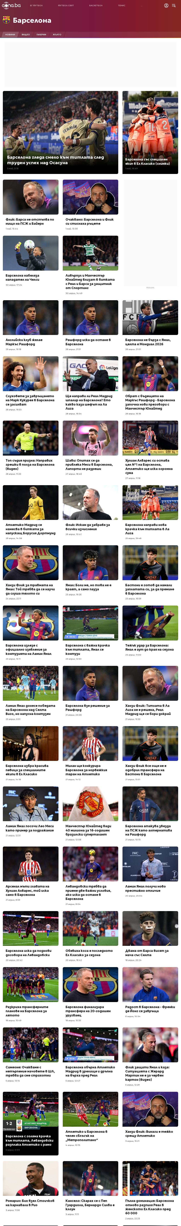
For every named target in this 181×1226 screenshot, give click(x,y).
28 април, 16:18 (133, 413)
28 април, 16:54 (74, 413)
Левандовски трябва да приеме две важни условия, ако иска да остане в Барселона (88, 892)
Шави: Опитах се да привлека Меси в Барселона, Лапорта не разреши (89, 464)
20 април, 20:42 (14, 960)
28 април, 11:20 (13, 474)
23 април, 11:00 (133, 654)
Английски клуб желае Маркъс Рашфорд (24, 342)
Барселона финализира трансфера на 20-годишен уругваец (88, 1011)
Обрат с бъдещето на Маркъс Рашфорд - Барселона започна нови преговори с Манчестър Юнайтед (150, 402)
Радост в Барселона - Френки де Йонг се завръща (150, 1009)
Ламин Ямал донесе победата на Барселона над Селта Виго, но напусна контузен (30, 710)
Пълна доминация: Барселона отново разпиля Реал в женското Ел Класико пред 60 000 (149, 1207)
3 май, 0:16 (13, 168)
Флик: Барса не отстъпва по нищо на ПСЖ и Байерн (30, 221)
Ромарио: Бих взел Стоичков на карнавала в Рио (30, 1203)
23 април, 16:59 (133, 598)
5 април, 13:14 (13, 1080)
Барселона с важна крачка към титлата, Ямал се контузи (88, 649)
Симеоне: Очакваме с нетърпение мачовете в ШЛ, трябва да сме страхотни (30, 1071)
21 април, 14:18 (13, 779)
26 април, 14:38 (14, 538)
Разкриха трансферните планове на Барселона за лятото (27, 1011)
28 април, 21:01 (133, 349)
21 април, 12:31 (13, 835)
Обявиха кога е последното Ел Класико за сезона (89, 953)
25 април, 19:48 (133, 538)
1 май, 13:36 (72, 228)
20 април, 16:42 (74, 960)
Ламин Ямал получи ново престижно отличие (145, 888)
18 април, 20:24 (133, 960)
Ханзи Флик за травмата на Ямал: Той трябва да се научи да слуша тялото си (30, 589)
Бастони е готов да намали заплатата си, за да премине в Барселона (149, 589)
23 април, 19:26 (73, 594)
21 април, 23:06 (74, 715)
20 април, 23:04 (133, 895)
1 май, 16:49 (131, 168)
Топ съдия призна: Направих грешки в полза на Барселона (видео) (30, 464)
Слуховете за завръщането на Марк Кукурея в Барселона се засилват (30, 400)
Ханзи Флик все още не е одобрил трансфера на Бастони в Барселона (145, 770)
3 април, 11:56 (13, 1210)
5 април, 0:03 (13, 1150)
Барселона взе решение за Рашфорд (88, 708)
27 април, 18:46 (74, 474)
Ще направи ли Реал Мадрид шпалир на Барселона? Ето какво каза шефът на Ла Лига (89, 402)
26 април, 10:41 (73, 534)
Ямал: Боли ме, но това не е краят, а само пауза (88, 587)
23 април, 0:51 (13, 719)
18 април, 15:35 (73, 1020)
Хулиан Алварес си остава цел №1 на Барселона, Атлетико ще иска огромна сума (149, 466)
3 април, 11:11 (72, 1214)
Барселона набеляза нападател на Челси (22, 277)
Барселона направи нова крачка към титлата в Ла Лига (147, 529)
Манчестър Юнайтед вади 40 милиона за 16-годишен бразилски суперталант (88, 830)
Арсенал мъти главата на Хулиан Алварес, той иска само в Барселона (27, 890)
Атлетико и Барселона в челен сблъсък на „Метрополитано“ (86, 1136)
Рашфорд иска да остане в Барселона (88, 342)
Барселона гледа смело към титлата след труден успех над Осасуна (55, 160)
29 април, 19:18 (13, 349)
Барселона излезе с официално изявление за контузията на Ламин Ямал (28, 649)
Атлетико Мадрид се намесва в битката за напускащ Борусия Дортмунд (31, 529)
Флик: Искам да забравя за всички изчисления (88, 527)
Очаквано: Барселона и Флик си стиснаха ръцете (90, 221)
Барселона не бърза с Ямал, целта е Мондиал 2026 (148, 342)
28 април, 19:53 (14, 409)
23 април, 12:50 (73, 659)
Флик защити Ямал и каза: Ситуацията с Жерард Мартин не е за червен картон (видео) (147, 1073)
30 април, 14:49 (74, 293)
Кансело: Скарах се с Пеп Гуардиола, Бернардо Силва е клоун (90, 1205)
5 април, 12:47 (73, 1080)
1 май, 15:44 (12, 228)
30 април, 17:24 (14, 285)
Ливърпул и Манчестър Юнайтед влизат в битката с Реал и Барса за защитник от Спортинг (90, 281)
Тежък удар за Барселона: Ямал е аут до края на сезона (149, 647)
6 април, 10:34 (133, 1016)
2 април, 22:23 (132, 1218)
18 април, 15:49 (13, 1020)
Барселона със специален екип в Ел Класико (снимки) (147, 161)
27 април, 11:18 (132, 478)
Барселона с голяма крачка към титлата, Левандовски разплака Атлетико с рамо (29, 1140)
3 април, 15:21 (132, 1141)
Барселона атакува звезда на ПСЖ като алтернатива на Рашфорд (148, 830)
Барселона (32, 20)
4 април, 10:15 (73, 1145)
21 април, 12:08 (73, 839)
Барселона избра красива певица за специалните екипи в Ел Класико (27, 770)
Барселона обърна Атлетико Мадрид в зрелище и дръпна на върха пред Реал (90, 1071)
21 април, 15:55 (132, 719)
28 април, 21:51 (73, 349)
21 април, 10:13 (133, 839)
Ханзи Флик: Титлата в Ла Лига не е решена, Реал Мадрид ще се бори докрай (148, 710)
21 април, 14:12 (73, 779)
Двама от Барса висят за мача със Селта (147, 953)
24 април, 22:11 (13, 598)
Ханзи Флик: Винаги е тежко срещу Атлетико (149, 1134)
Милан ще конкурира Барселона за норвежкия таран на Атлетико (86, 770)
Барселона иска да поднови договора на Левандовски (28, 953)
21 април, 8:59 (13, 899)
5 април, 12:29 (132, 1084)
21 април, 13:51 (132, 779)
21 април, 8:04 (73, 904)
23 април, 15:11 (13, 659)
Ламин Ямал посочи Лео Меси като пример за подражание (30, 828)
